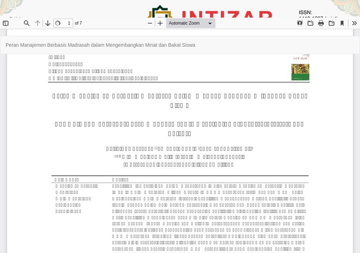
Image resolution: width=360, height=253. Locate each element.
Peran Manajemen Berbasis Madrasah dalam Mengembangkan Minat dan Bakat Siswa (100, 45)
